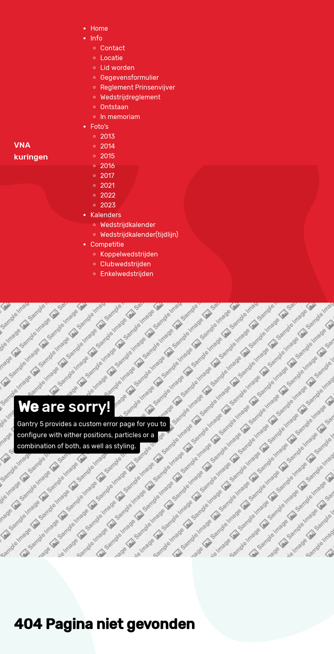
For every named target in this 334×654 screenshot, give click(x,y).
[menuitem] (99, 28)
